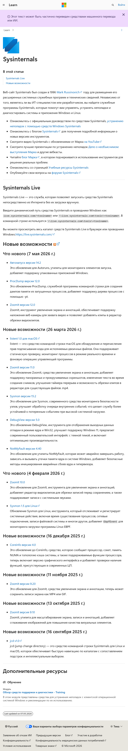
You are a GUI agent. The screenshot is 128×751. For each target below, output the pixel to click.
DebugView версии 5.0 (25, 420)
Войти (121, 4)
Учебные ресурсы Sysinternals (68, 167)
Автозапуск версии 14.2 (25, 262)
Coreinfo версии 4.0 (23, 545)
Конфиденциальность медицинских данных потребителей (70, 740)
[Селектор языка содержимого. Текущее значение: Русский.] (11, 726)
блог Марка (29, 157)
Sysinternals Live (15, 78)
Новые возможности (18, 83)
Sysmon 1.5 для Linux (23, 506)
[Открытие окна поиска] (113, 5)
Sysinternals (50, 131)
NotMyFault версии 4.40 (25, 448)
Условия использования (17, 745)
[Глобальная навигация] (3, 5)
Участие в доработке (90, 735)
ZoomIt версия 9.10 (22, 612)
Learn (7, 30)
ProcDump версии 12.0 (25, 281)
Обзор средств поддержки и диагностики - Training (34, 692)
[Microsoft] (64, 5)
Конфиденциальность (15, 740)
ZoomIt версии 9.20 (23, 584)
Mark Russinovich (68, 92)
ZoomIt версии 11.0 (22, 367)
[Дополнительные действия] (122, 30)
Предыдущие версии (48, 735)
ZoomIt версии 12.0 (22, 305)
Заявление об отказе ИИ (17, 735)
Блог (67, 735)
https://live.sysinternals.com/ (34, 234)
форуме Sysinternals (65, 173)
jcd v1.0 (14, 641)
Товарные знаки (44, 745)
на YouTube (91, 141)
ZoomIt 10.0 (17, 482)
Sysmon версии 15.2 (23, 396)
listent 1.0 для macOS (23, 338)
